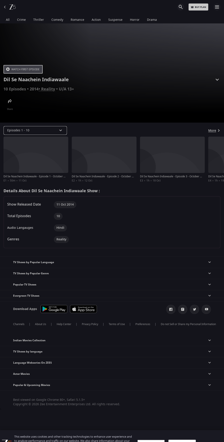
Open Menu (217, 7)
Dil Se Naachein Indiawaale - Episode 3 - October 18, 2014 (175, 176)
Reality (48, 89)
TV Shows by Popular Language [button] (33, 262)
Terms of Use (117, 324)
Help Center (64, 324)
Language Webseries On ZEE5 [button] (32, 363)
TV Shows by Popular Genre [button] (31, 273)
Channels (18, 324)
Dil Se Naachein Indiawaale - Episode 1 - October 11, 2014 (39, 176)
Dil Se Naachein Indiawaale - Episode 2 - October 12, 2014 (107, 176)
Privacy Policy (90, 324)
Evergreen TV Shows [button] (26, 296)
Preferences (142, 324)
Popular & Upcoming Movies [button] (31, 385)
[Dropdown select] (35, 130)
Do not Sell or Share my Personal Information (188, 324)
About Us (40, 324)
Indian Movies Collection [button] (29, 340)
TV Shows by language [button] (27, 352)
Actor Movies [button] (21, 374)
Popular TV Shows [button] (24, 285)
